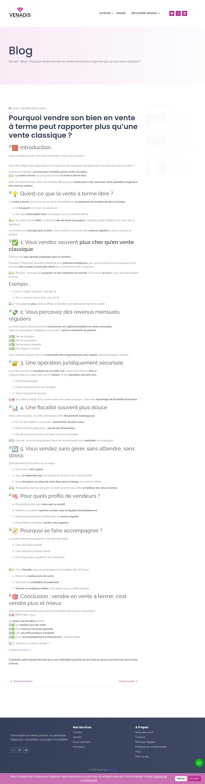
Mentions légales (145, 742)
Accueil (13, 61)
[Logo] (20, 13)
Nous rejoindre (81, 742)
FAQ (138, 751)
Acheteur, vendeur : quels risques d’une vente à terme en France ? (180, 169)
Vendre (121, 13)
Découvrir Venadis (144, 13)
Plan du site (142, 756)
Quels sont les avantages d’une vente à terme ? (179, 139)
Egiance (112, 769)
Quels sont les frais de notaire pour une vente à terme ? (182, 150)
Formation (79, 747)
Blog (24, 61)
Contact (140, 737)
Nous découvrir (144, 732)
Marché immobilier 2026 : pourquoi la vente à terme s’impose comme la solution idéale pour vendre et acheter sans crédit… (181, 123)
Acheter (105, 13)
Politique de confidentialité (151, 747)
